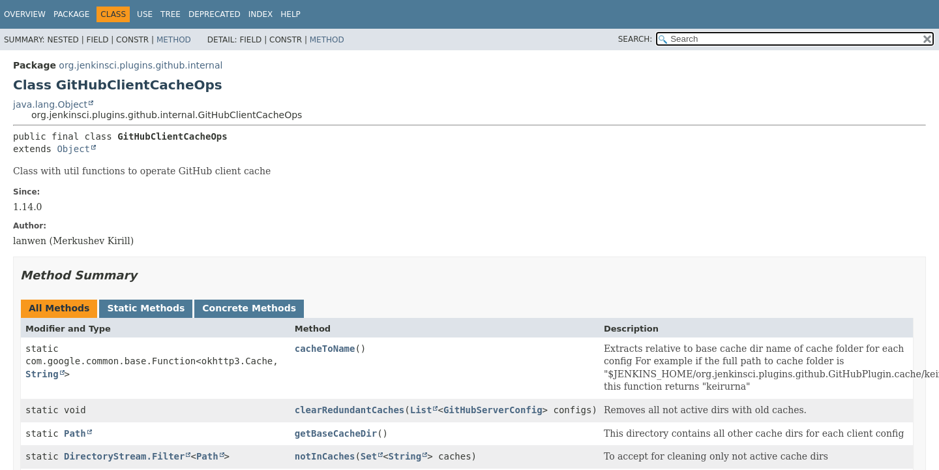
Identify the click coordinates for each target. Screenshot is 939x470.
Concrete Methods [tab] (249, 308)
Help (290, 14)
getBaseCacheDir (336, 433)
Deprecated (214, 14)
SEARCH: (635, 39)
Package (71, 14)
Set (369, 456)
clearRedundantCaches (350, 410)
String (42, 374)
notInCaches (325, 456)
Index (260, 14)
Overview (25, 14)
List (421, 410)
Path (75, 433)
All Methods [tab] (59, 308)
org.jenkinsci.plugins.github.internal (140, 65)
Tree (170, 14)
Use (145, 14)
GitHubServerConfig (493, 410)
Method (173, 39)
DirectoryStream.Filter (124, 456)
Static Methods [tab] (146, 308)
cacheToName (325, 348)
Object (73, 149)
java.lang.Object (50, 104)
